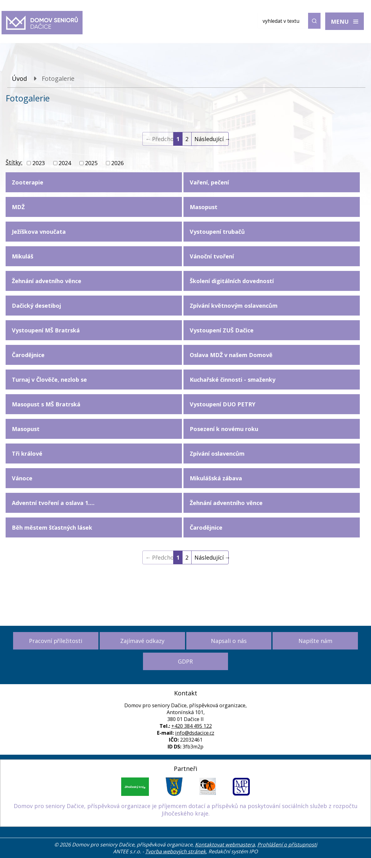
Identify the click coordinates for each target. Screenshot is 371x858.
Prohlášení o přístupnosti (287, 844)
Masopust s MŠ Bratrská (46, 404)
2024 (65, 163)
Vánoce (22, 478)
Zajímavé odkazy (142, 641)
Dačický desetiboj (36, 305)
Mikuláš (22, 256)
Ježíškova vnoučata (39, 231)
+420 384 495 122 (191, 726)
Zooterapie (27, 182)
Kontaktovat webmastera (225, 844)
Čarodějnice (28, 355)
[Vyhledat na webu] (289, 21)
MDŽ (18, 207)
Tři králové (27, 453)
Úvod (19, 78)
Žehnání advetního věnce (46, 281)
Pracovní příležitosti (55, 641)
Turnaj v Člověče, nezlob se (49, 379)
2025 (91, 163)
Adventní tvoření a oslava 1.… (53, 503)
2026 (117, 163)
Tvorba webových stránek (175, 851)
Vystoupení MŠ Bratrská (46, 330)
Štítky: (14, 162)
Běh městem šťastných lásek (52, 527)
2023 (38, 163)
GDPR (185, 661)
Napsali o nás (229, 641)
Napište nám (315, 641)
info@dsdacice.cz (194, 732)
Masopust (26, 429)
